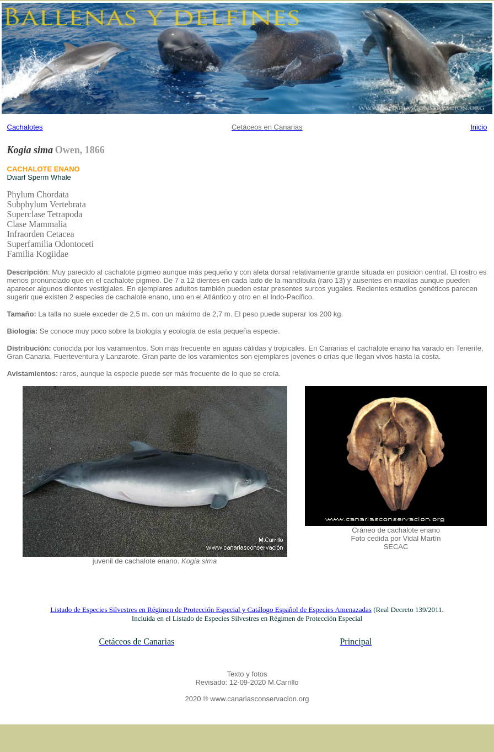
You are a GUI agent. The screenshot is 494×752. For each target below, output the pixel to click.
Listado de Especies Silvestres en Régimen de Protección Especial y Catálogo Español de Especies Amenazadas (211, 609)
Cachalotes (25, 127)
